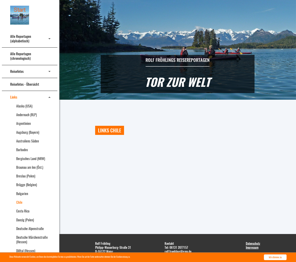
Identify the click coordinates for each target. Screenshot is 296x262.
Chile (19, 202)
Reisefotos (17, 71)
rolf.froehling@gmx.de (178, 251)
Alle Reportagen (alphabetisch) (20, 38)
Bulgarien (22, 193)
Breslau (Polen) (25, 175)
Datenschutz (253, 243)
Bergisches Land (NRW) (30, 158)
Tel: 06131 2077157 (176, 247)
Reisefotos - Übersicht (24, 84)
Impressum (252, 247)
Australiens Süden (27, 140)
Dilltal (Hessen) (25, 250)
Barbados (22, 149)
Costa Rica (22, 210)
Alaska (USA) (24, 105)
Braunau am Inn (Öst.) (29, 167)
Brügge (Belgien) (26, 184)
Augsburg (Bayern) (27, 132)
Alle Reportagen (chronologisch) (20, 56)
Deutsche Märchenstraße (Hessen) (32, 239)
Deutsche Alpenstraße (30, 228)
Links (13, 97)
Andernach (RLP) (26, 114)
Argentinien (23, 123)
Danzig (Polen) (25, 219)
